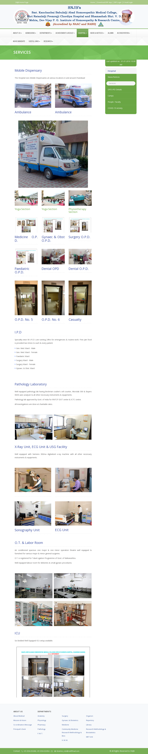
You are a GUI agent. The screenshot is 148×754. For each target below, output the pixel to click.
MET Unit (89, 737)
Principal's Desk (19, 729)
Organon (89, 716)
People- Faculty (114, 102)
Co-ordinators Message (22, 725)
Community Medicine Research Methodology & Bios (72, 732)
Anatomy (41, 716)
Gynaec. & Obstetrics (70, 720)
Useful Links (34, 41)
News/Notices (114, 77)
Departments (46, 33)
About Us (17, 33)
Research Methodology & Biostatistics (96, 731)
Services (112, 83)
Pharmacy (42, 725)
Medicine (65, 725)
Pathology (42, 729)
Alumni (110, 33)
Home (92, 2)
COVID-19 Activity (115, 108)
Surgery (65, 716)
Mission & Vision (19, 720)
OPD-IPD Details (115, 89)
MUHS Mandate (19, 41)
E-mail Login (128, 2)
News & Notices (97, 33)
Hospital (82, 33)
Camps (111, 95)
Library (89, 725)
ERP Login (117, 2)
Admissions (30, 33)
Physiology (42, 720)
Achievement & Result (65, 33)
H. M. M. (65, 740)
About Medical (18, 716)
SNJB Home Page (21, 2)
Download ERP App (104, 2)
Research (48, 41)
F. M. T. (40, 733)
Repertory (90, 720)
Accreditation (123, 33)
